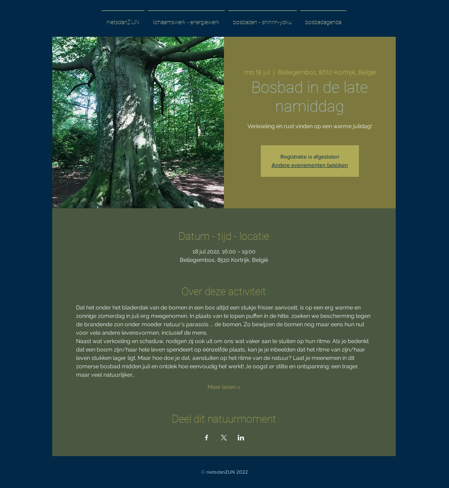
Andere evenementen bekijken (310, 165)
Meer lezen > (224, 387)
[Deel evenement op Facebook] (206, 437)
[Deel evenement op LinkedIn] (241, 437)
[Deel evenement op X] (223, 437)
